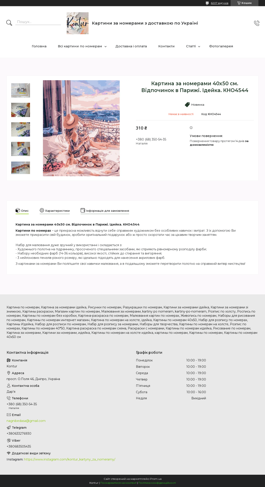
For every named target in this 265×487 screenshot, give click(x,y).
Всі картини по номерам (80, 46)
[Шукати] (9, 23)
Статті (191, 46)
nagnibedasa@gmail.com (26, 421)
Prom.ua (156, 478)
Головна (39, 46)
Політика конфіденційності (157, 482)
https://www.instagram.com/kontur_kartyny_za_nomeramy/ (69, 459)
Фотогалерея (221, 46)
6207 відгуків (219, 3)
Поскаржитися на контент (118, 482)
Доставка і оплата (131, 46)
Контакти (166, 46)
